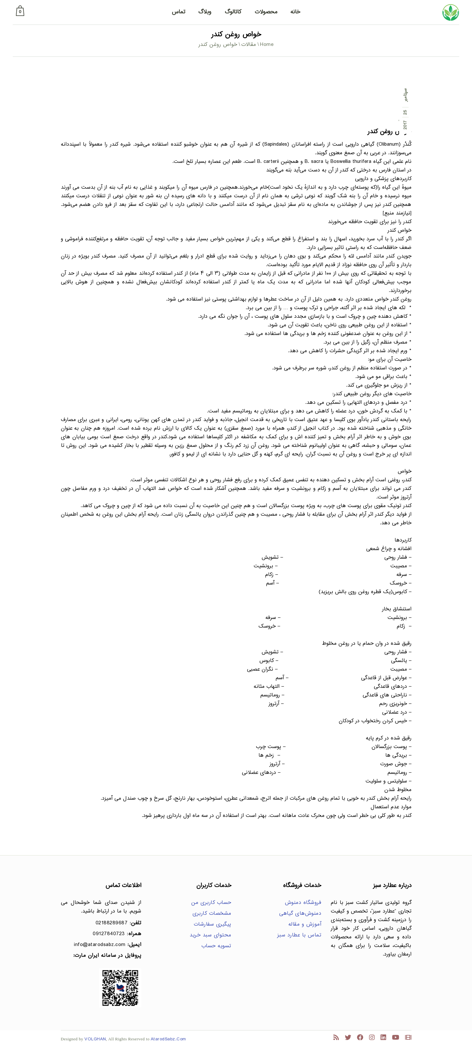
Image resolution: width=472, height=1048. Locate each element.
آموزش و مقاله (305, 924)
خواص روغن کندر (389, 131)
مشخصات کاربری (211, 913)
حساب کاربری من (211, 902)
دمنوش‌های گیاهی (300, 913)
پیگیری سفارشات (212, 924)
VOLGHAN (95, 1039)
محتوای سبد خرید (210, 935)
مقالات (248, 44)
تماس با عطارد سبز (299, 935)
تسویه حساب (216, 946)
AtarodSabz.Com (168, 1039)
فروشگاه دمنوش (303, 902)
